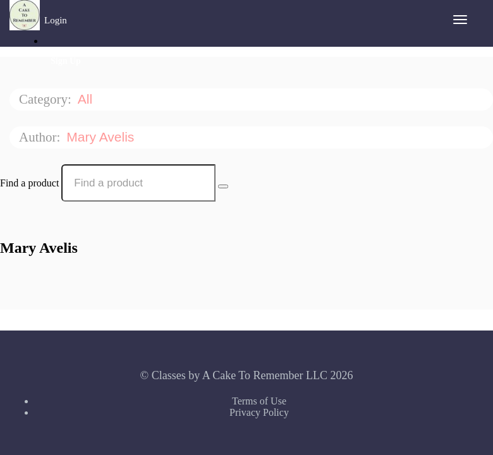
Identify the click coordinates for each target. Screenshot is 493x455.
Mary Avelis (102, 137)
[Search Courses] (223, 186)
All (87, 99)
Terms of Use (259, 401)
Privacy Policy (259, 412)
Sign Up (66, 61)
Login (55, 20)
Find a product (29, 183)
